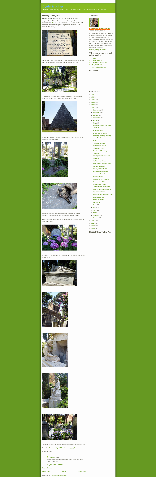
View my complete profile (97, 50)
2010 (93, 223)
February (96, 215)
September (97, 118)
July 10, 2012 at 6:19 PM (55, 465)
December (96, 110)
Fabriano (96, 158)
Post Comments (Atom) (59, 475)
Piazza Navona (97, 176)
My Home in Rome (99, 192)
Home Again (97, 202)
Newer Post (46, 471)
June (95, 205)
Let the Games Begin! (100, 133)
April (95, 210)
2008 (93, 228)
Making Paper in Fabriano (101, 156)
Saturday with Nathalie (100, 171)
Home (64, 471)
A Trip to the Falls (99, 166)
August (95, 120)
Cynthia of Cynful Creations (100, 28)
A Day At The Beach (99, 146)
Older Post (82, 471)
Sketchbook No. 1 (99, 130)
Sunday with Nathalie (100, 169)
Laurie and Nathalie (99, 174)
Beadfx (94, 58)
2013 (93, 105)
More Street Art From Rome (102, 189)
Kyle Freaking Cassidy (99, 62)
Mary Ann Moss (97, 65)
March (95, 213)
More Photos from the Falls (102, 163)
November (96, 112)
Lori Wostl (52, 457)
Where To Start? (98, 200)
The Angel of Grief (99, 182)
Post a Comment (47, 468)
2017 (93, 94)
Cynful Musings (53, 6)
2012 (93, 107)
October (96, 115)
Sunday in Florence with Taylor (103, 194)
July (94, 123)
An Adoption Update (99, 161)
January (96, 218)
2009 (93, 225)
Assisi (95, 140)
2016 (93, 97)
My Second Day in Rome (101, 179)
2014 (93, 102)
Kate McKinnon (97, 60)
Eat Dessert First (98, 148)
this (53, 23)
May (94, 207)
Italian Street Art (98, 197)
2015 (93, 99)
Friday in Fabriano (99, 143)
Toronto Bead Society (99, 67)
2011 (93, 220)
